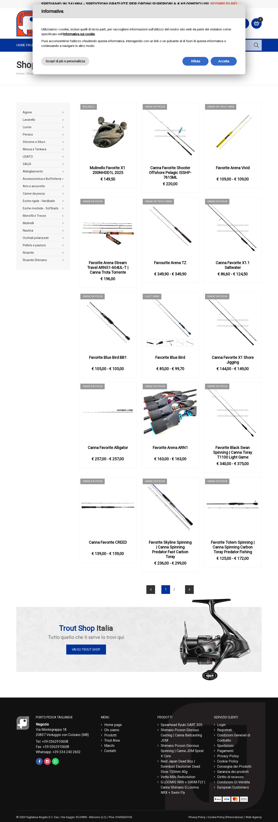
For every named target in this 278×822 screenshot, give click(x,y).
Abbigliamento (33, 171)
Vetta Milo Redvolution (178, 777)
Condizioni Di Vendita (233, 782)
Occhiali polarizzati (36, 238)
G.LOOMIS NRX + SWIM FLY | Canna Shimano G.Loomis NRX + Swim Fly (183, 787)
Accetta (223, 61)
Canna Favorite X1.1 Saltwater (233, 265)
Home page (25, 45)
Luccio (27, 127)
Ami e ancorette (34, 186)
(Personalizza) (234, 817)
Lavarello (29, 119)
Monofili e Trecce (34, 215)
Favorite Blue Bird (170, 357)
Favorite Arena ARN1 (170, 447)
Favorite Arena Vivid (233, 168)
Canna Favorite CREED (108, 542)
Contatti (110, 751)
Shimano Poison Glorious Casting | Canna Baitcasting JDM (181, 735)
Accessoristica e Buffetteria (42, 179)
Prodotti (110, 735)
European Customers (233, 787)
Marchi (109, 746)
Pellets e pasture (34, 245)
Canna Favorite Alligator (108, 447)
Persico (28, 134)
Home (20, 73)
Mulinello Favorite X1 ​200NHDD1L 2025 (108, 170)
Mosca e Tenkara (34, 149)
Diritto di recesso (230, 777)
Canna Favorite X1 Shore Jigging (233, 360)
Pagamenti (225, 751)
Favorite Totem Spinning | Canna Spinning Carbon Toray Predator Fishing (233, 547)
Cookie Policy (227, 761)
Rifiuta (195, 61)
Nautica (28, 230)
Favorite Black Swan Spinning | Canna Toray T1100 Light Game (232, 452)
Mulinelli (28, 223)
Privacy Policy (228, 756)
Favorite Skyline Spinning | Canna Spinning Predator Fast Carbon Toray (170, 549)
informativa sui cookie (79, 34)
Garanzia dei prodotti (233, 772)
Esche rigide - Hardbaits (39, 201)
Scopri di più (223, 4)
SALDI (27, 164)
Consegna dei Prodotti (234, 766)
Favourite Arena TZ (170, 262)
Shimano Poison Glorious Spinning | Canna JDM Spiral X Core (182, 751)
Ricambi (28, 252)
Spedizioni (225, 746)
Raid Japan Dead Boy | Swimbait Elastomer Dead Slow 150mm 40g (180, 766)
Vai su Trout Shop (86, 649)
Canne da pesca (34, 193)
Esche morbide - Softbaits (40, 208)
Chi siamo (111, 730)
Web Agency (254, 817)
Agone (27, 112)
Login (221, 725)
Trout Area (112, 740)
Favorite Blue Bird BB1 (108, 357)
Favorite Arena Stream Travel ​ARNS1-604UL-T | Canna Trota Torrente (107, 267)
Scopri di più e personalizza (65, 61)
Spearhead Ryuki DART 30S (181, 725)
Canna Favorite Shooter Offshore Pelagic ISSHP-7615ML (170, 173)
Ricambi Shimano (35, 260)
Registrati (224, 730)
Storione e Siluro (34, 142)
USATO (28, 156)
